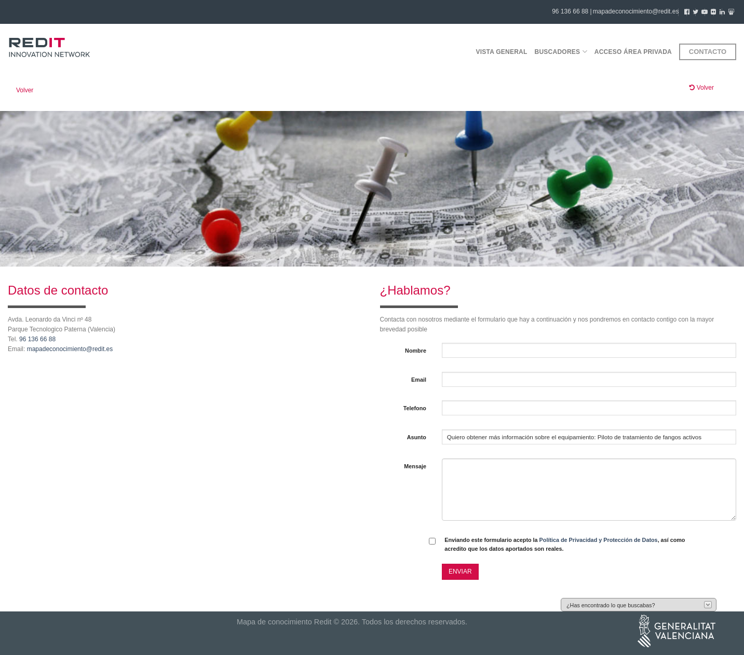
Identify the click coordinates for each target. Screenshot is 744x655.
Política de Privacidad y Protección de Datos (598, 540)
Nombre (415, 350)
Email (418, 380)
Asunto (416, 437)
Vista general (501, 51)
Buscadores (561, 52)
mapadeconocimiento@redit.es (636, 11)
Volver (24, 90)
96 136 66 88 (37, 339)
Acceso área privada (633, 51)
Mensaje (415, 466)
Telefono (414, 408)
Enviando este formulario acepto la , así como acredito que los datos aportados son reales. (564, 544)
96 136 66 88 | (572, 11)
